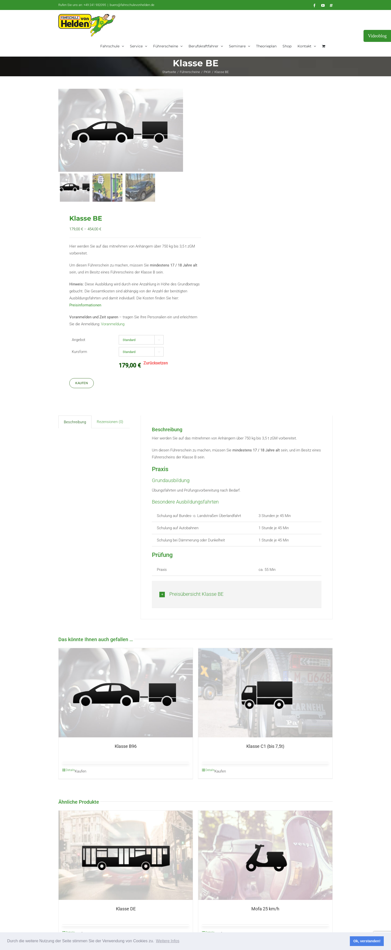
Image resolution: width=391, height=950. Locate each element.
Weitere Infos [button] (167, 941)
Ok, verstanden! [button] (367, 941)
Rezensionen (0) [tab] (110, 422)
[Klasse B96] (126, 693)
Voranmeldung (112, 324)
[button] (236, 594)
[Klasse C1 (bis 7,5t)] (265, 692)
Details (70, 770)
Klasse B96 (126, 746)
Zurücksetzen (155, 363)
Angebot (78, 340)
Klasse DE (126, 908)
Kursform (79, 351)
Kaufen (81, 383)
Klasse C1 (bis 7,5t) (265, 746)
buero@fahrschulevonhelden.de (132, 5)
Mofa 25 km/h (265, 908)
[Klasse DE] (126, 855)
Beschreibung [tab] (75, 422)
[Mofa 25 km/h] (265, 855)
